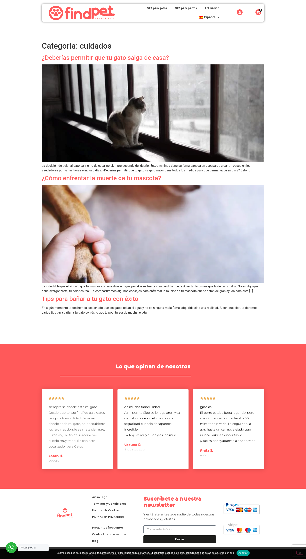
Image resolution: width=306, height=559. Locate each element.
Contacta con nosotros (107, 534)
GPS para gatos (133, 12)
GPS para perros (162, 12)
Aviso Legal (98, 497)
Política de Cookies (104, 511)
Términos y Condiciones (107, 504)
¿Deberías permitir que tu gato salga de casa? (105, 57)
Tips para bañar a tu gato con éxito (90, 298)
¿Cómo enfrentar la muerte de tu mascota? (101, 177)
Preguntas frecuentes (106, 528)
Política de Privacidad (106, 517)
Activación (188, 12)
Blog (93, 541)
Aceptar (243, 552)
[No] (299, 553)
